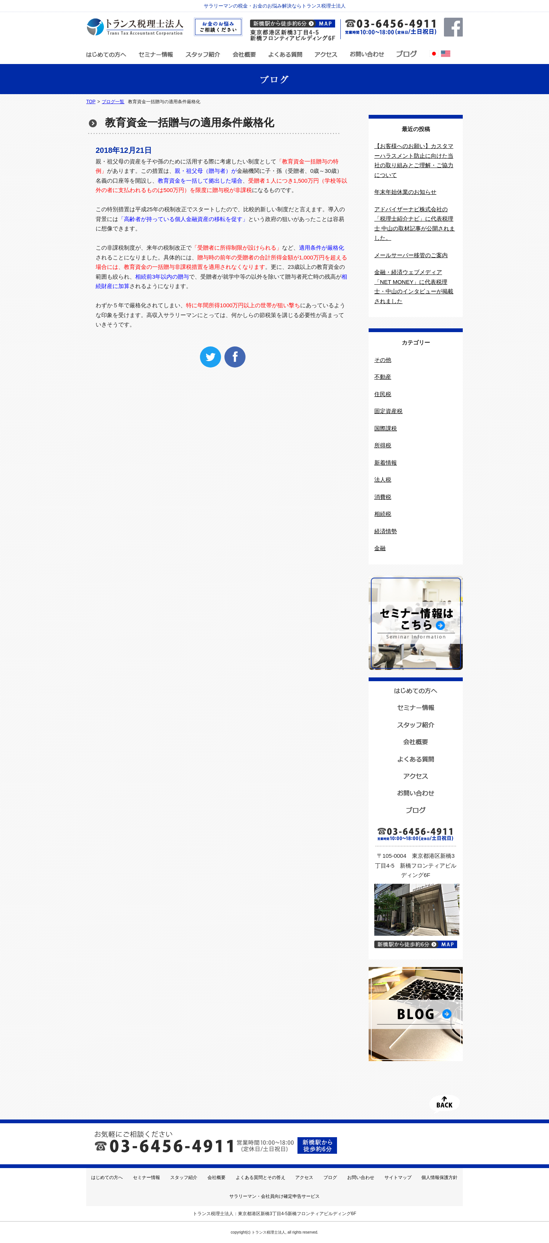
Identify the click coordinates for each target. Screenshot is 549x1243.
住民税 (382, 394)
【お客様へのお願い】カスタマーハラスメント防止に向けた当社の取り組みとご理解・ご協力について (413, 160)
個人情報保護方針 (439, 1177)
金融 (380, 548)
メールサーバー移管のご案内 (411, 255)
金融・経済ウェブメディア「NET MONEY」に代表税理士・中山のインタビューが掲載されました (413, 286)
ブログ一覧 (113, 101)
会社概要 (216, 1177)
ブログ (330, 1177)
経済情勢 (385, 531)
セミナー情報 (146, 1177)
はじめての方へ (107, 1177)
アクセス (304, 1177)
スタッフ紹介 (183, 1177)
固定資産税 (388, 411)
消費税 (382, 497)
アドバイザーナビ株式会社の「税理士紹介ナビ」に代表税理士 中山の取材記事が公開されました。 (414, 223)
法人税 (382, 479)
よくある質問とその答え (260, 1177)
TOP (90, 101)
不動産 (382, 377)
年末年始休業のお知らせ (405, 192)
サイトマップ (398, 1177)
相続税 (382, 514)
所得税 (382, 445)
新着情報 (385, 462)
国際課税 (385, 428)
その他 (382, 360)
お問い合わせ (360, 1177)
